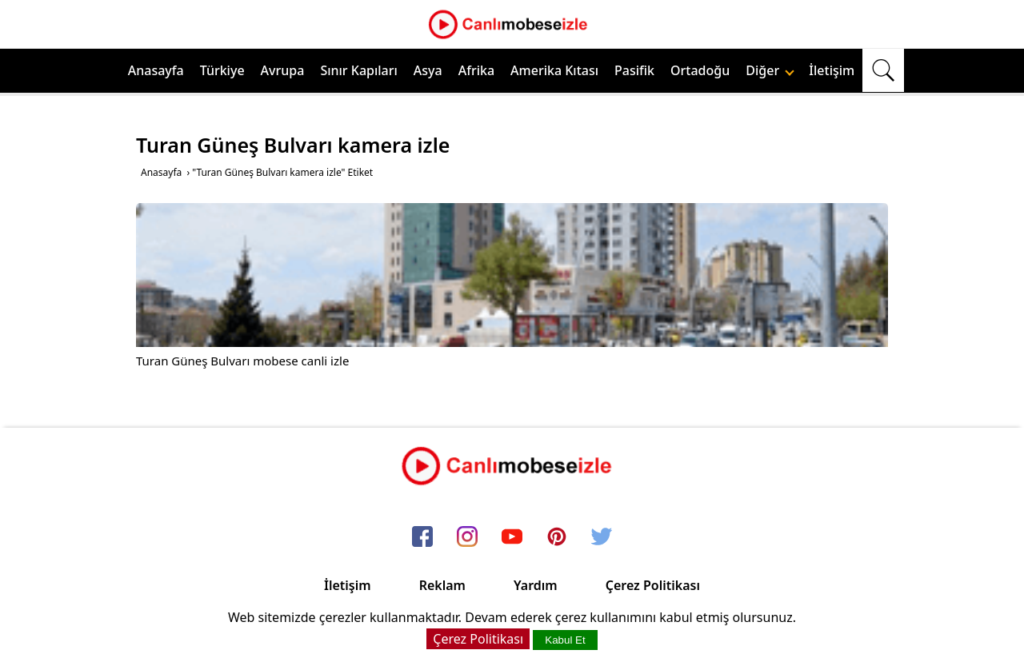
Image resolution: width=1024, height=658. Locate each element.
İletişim (831, 70)
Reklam (442, 585)
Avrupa (283, 70)
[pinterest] (556, 537)
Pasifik (634, 70)
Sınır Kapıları (358, 70)
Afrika (476, 70)
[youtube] (512, 537)
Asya (428, 70)
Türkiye (222, 70)
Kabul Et (565, 640)
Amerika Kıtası (554, 70)
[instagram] (467, 537)
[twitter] (601, 537)
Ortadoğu (700, 70)
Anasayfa (156, 70)
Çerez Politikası (653, 585)
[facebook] (422, 537)
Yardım (536, 585)
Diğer (770, 70)
